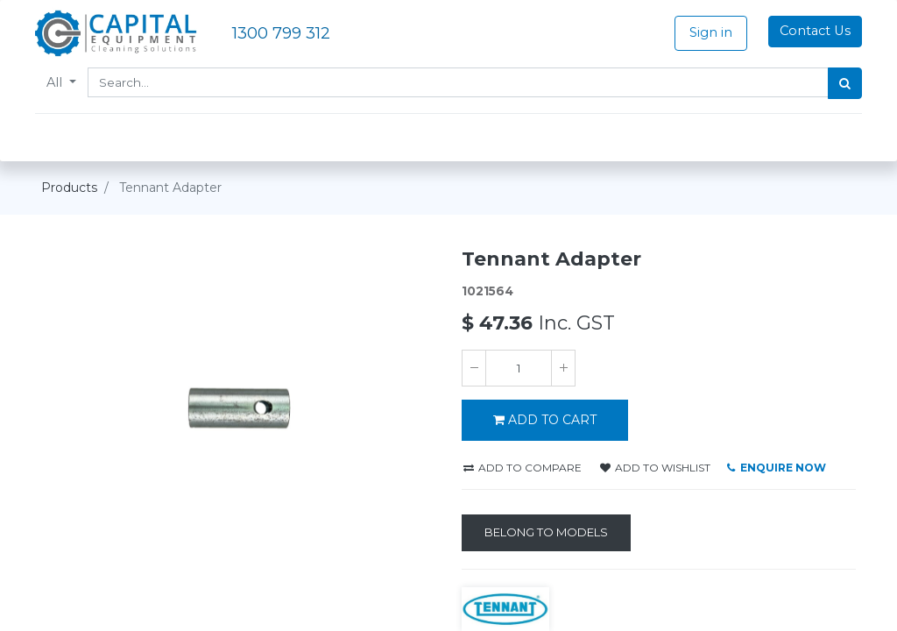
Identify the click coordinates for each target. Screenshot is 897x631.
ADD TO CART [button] (545, 420)
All (62, 82)
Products (69, 187)
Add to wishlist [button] (655, 467)
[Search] (839, 83)
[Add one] (563, 368)
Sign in (704, 32)
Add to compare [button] (522, 467)
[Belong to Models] (546, 532)
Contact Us (808, 31)
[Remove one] (474, 368)
